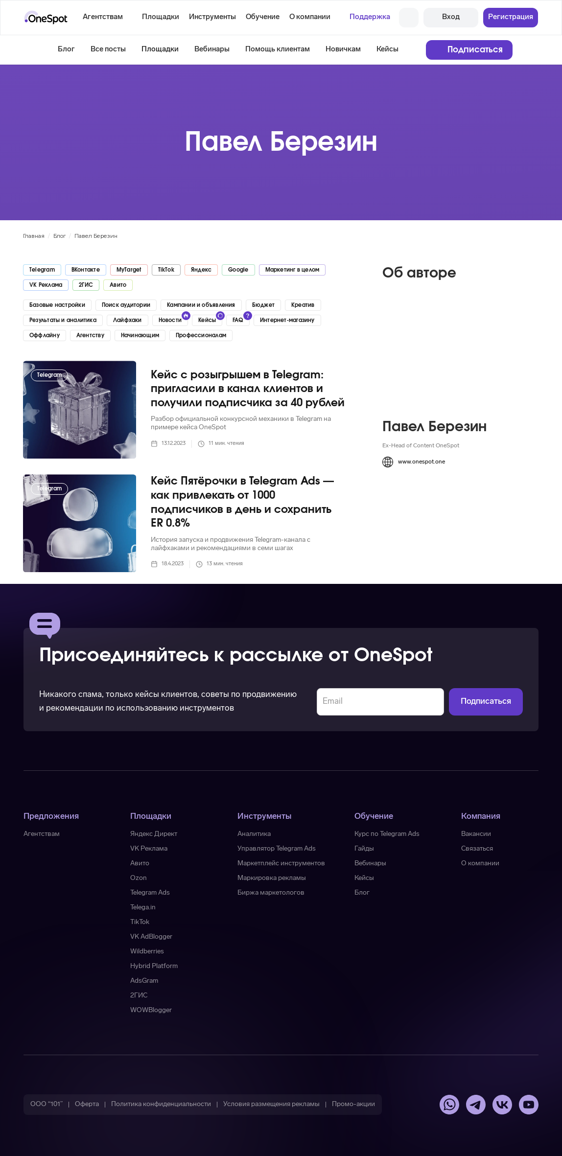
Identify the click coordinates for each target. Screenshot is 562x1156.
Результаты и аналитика (62, 320)
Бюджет (263, 305)
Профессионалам (201, 335)
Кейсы (387, 49)
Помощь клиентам (277, 49)
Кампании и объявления (201, 305)
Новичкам (343, 49)
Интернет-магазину (287, 320)
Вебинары (212, 49)
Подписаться (475, 50)
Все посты (108, 49)
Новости (170, 320)
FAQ (238, 320)
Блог (66, 49)
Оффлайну (44, 335)
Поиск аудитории (126, 305)
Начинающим (140, 335)
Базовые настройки (57, 305)
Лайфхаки (127, 320)
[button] (160, 17)
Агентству (90, 335)
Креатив (303, 305)
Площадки (160, 49)
